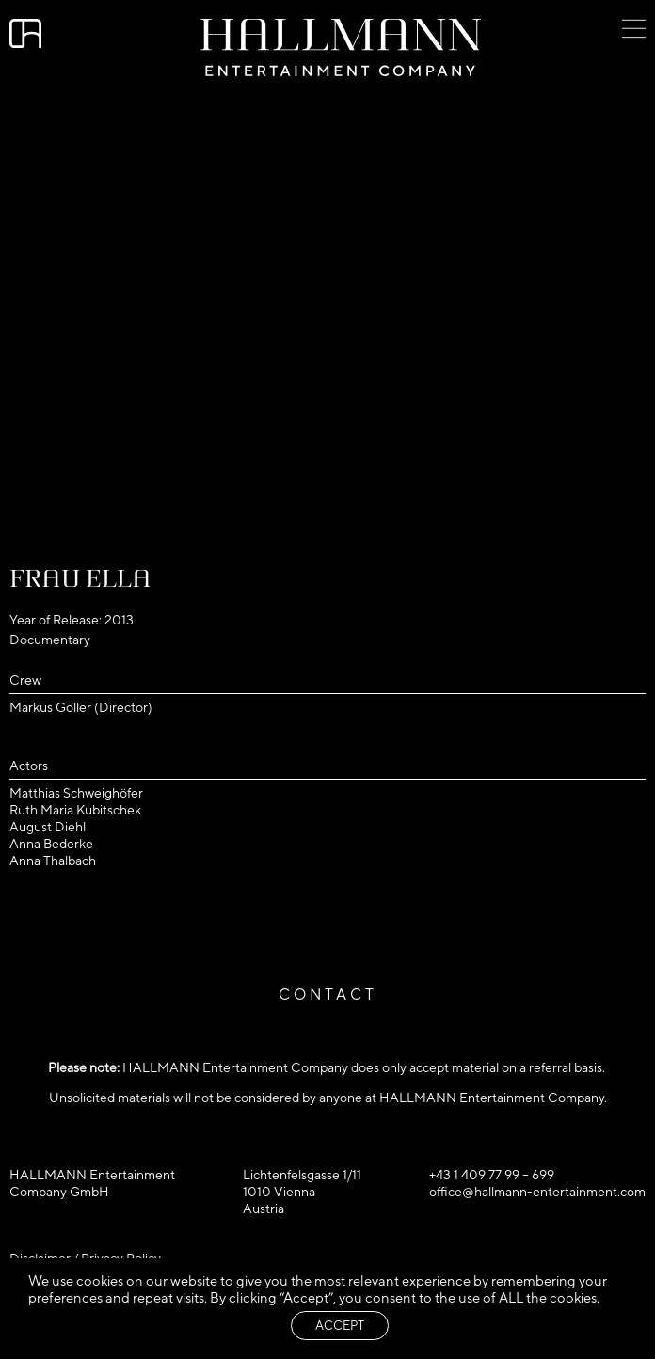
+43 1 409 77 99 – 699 (491, 1174)
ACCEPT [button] (339, 1326)
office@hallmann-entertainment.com (537, 1191)
